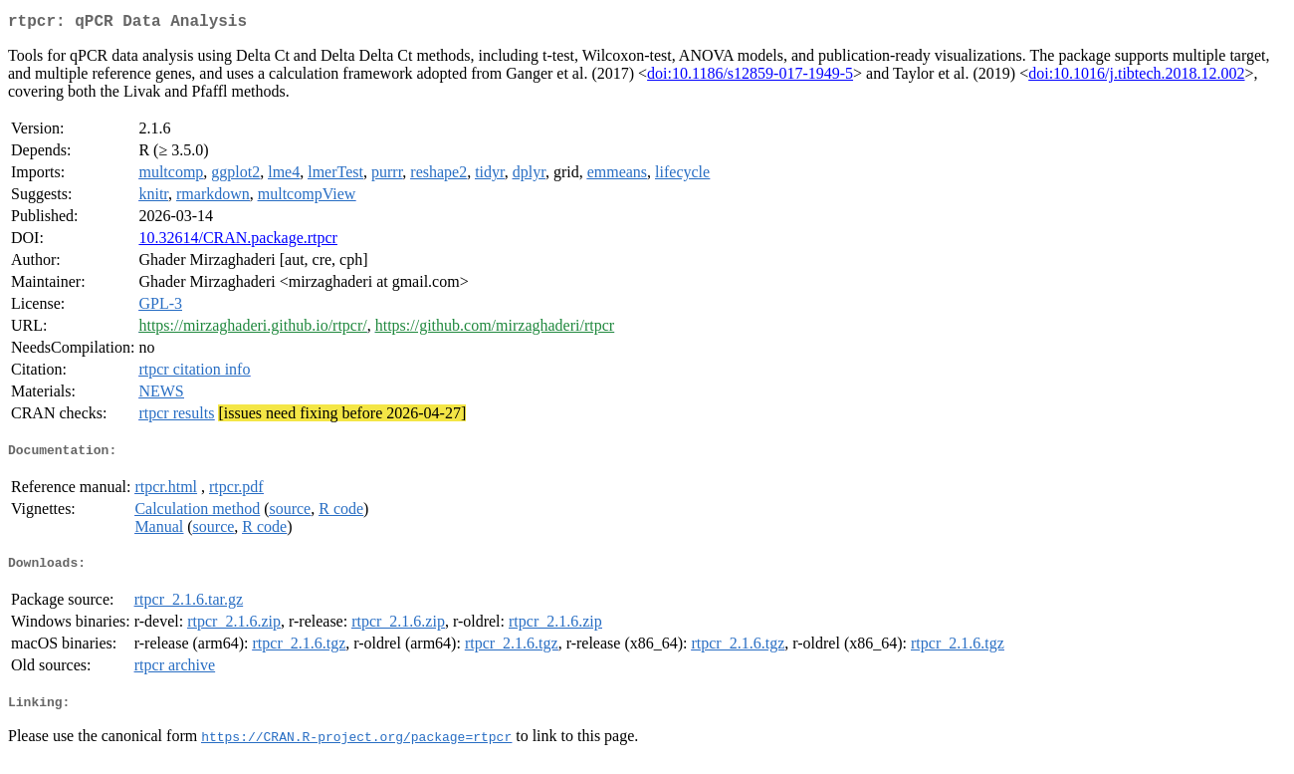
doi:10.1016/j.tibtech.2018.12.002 (1136, 77)
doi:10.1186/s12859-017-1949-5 (750, 77)
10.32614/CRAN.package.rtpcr (237, 241)
